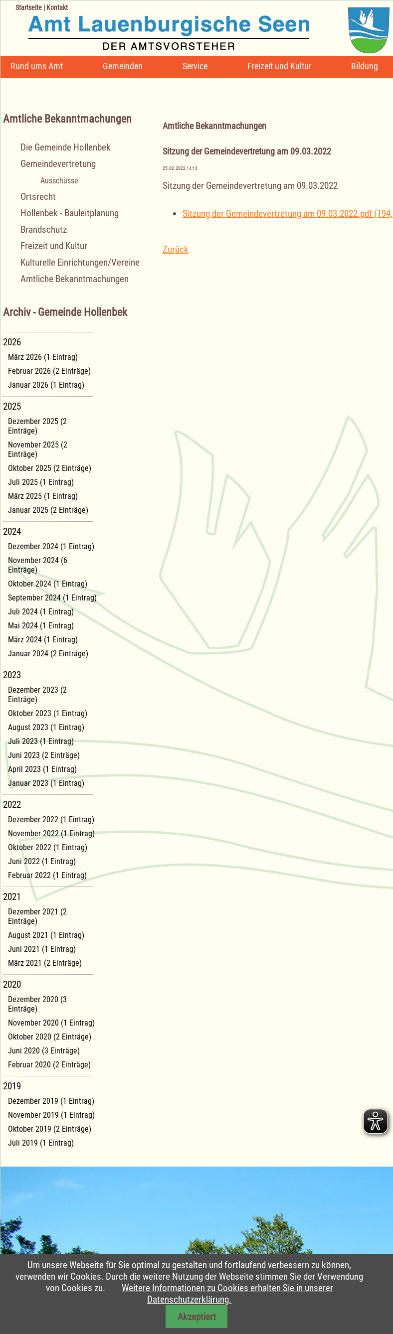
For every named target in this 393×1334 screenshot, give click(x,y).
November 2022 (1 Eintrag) (51, 833)
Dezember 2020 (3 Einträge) (37, 1004)
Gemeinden (123, 66)
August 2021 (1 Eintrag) (46, 935)
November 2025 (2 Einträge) (37, 449)
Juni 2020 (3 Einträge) (44, 1050)
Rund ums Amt (36, 66)
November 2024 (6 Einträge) (37, 565)
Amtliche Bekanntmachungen (74, 279)
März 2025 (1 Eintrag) (43, 496)
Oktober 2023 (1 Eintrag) (47, 713)
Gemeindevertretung (58, 163)
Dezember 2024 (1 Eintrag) (51, 546)
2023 (12, 675)
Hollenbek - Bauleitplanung (69, 213)
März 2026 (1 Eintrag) (43, 357)
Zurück (176, 249)
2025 (12, 406)
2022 (12, 804)
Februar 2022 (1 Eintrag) (47, 875)
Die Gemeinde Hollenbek (65, 147)
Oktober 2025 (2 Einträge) (49, 468)
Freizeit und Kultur (279, 66)
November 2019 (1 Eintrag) (51, 1115)
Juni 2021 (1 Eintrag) (42, 949)
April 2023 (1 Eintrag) (42, 769)
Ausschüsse (59, 180)
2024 (12, 531)
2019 (12, 1086)
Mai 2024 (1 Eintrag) (41, 625)
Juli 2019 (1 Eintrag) (41, 1143)
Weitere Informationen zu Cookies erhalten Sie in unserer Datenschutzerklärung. (227, 1293)
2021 (12, 896)
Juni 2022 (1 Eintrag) (42, 861)
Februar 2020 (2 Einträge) (49, 1064)
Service (195, 66)
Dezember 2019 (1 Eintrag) (51, 1101)
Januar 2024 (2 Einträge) (48, 653)
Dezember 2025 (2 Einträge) (37, 426)
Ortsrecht (38, 196)
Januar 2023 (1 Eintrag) (46, 783)
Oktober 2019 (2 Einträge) (49, 1129)
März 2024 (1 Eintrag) (43, 639)
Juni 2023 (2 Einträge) (44, 755)
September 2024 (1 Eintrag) (52, 597)
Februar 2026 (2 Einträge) (49, 371)
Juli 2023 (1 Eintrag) (41, 741)
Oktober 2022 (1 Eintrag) (47, 847)
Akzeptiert (197, 1317)
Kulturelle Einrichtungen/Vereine (80, 262)
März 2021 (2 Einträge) (45, 963)
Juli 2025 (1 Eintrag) (41, 482)
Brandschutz (43, 229)
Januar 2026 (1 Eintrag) (46, 385)
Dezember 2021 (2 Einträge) (37, 916)
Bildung (364, 66)
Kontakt (57, 7)
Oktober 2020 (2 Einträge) (49, 1036)
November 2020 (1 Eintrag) (51, 1023)
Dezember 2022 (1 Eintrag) (51, 819)
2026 (12, 342)
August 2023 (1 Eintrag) (46, 727)
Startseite (28, 7)
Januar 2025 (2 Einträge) (48, 510)
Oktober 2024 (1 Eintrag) (47, 584)
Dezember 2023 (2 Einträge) (37, 694)
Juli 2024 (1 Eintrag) (41, 611)
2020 (12, 984)
